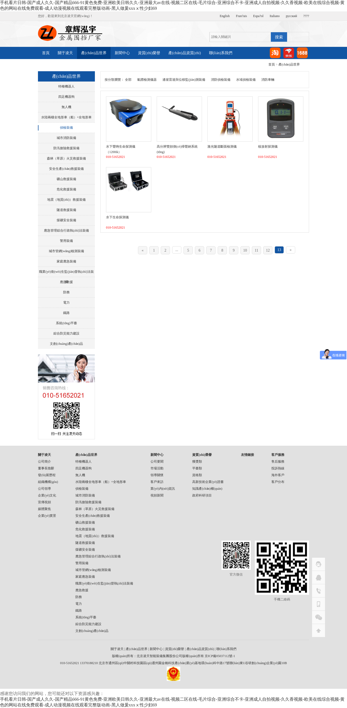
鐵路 (66, 313)
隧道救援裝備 (66, 210)
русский (291, 16)
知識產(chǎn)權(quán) (207, 489)
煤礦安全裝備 (66, 220)
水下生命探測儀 (117, 217)
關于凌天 (65, 53)
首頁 (46, 53)
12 (268, 250)
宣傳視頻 (44, 502)
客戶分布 (277, 482)
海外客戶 (277, 475)
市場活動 (156, 468)
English (225, 16)
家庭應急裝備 (66, 261)
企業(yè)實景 (47, 516)
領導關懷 (156, 475)
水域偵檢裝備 (246, 80)
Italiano (275, 16)
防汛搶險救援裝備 (66, 148)
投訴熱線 (277, 468)
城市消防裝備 (66, 138)
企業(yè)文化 (47, 495)
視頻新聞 (156, 495)
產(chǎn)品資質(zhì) (184, 53)
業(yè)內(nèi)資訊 (162, 489)
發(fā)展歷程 (47, 475)
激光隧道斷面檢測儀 (222, 146)
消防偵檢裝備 (220, 80)
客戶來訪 (156, 482)
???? (306, 16)
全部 (128, 80)
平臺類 (197, 468)
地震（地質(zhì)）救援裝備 (66, 200)
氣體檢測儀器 (147, 80)
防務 (66, 292)
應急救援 (66, 282)
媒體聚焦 (44, 509)
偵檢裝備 (66, 127)
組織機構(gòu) (48, 482)
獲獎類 (197, 461)
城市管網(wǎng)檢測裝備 (66, 251)
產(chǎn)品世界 (94, 53)
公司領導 (44, 489)
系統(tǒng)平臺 (66, 323)
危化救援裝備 (66, 189)
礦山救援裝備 (66, 179)
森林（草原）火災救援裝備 (66, 158)
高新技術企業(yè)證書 (207, 482)
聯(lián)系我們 (220, 53)
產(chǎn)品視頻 (88, 65)
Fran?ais (241, 16)
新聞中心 (122, 53)
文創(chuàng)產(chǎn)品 (66, 344)
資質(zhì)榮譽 (149, 53)
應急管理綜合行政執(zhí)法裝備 (66, 230)
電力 (66, 302)
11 (256, 250)
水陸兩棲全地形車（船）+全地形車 (66, 117)
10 (245, 250)
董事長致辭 (46, 468)
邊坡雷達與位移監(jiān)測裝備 (183, 80)
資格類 (197, 475)
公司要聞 (156, 461)
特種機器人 (66, 86)
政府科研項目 (202, 495)
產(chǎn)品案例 (55, 65)
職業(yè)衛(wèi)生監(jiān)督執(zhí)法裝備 (66, 273)
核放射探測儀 (268, 146)
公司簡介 (44, 461)
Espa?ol (258, 16)
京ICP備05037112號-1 (220, 656)
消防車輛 (267, 80)
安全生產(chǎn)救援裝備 (66, 169)
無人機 (66, 107)
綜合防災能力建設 (66, 333)
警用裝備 (66, 241)
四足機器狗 (66, 97)
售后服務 (277, 461)
